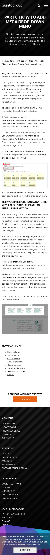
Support (23, 61)
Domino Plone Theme (14, 64)
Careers (6, 434)
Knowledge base (11, 431)
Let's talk (25, 399)
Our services (10, 478)
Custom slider (13, 359)
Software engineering (14, 468)
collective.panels (39, 120)
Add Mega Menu (15, 362)
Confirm (25, 550)
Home (5, 61)
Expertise (8, 448)
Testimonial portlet (16, 372)
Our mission (8, 423)
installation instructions (28, 124)
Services (14, 61)
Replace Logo (13, 352)
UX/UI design (8, 491)
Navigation (11, 345)
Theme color (13, 355)
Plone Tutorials (36, 61)
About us (7, 418)
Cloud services (10, 498)
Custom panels (14, 365)
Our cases (7, 454)
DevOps (6, 487)
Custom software (11, 484)
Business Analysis (11, 495)
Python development (13, 514)
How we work (9, 427)
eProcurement (10, 457)
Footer (10, 375)
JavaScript (7, 517)
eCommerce (8, 464)
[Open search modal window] (39, 5)
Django (6, 521)
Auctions (7, 461)
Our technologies (13, 509)
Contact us (8, 438)
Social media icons (16, 368)
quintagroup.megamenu (14, 120)
